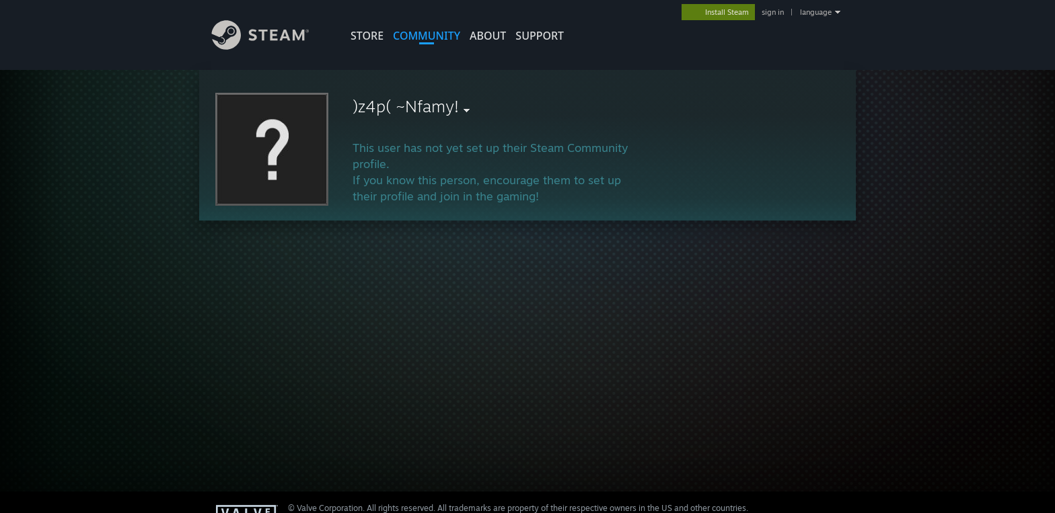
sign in (773, 12)
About (488, 35)
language (816, 12)
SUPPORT (539, 35)
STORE (367, 35)
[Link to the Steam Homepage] (270, 46)
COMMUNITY (426, 35)
